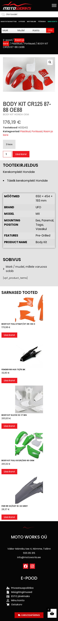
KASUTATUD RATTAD (9, 21)
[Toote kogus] (7, 154)
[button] (50, 62)
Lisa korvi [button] (9, 335)
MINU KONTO (52, 21)
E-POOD (22, 21)
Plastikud (16, 43)
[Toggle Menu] (54, 5)
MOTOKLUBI (31, 21)
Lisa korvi (20, 154)
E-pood (7, 40)
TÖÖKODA (42, 21)
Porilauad (29, 43)
